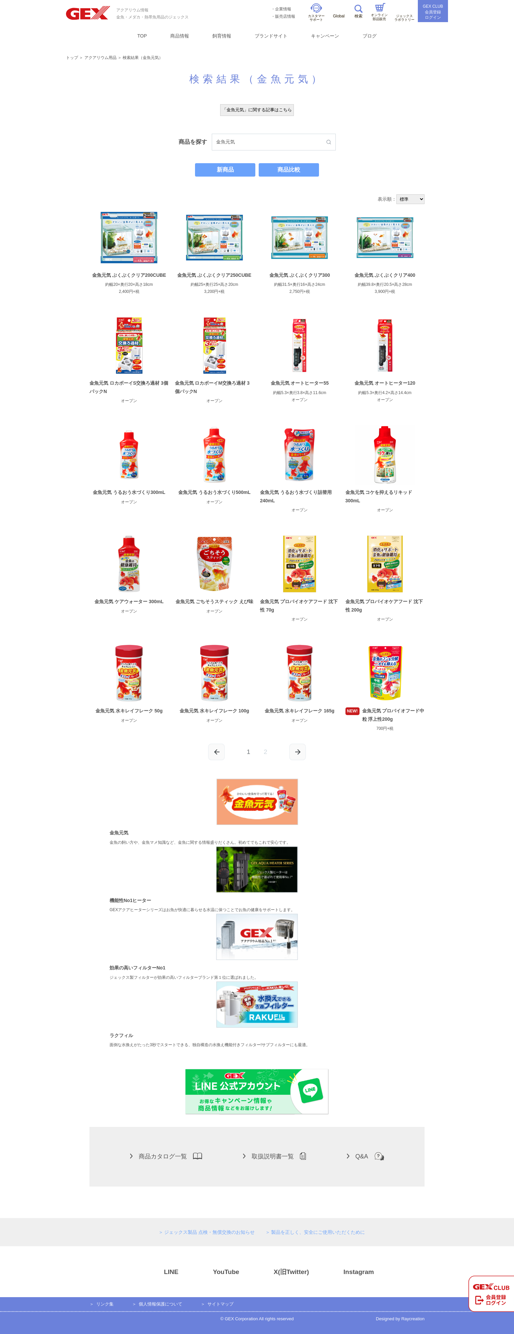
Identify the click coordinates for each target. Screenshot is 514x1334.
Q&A (365, 1156)
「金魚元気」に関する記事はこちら (257, 109)
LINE (159, 1271)
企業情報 (283, 9)
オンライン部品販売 (379, 12)
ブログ (370, 36)
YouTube (214, 1271)
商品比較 (288, 170)
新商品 (225, 170)
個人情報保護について (160, 1304)
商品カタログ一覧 (166, 1156)
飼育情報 (221, 36)
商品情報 (179, 36)
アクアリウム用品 (100, 57)
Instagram (347, 1271)
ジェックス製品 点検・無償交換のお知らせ (209, 1232)
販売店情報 (285, 16)
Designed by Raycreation (400, 1318)
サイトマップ (220, 1304)
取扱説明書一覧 (274, 1156)
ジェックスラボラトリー (404, 14)
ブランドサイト (271, 36)
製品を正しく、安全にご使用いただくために (318, 1232)
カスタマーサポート (316, 12)
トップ (72, 57)
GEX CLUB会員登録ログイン (433, 12)
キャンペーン (325, 36)
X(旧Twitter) (279, 1271)
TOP (142, 36)
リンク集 (105, 1304)
